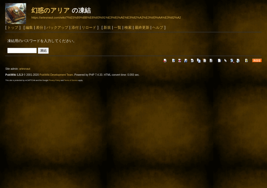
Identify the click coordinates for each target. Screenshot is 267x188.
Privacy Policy (54, 80)
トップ (12, 27)
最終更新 (142, 27)
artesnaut (24, 68)
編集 (29, 27)
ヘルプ (157, 27)
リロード (89, 27)
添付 (75, 27)
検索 (128, 27)
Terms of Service (71, 80)
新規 (107, 27)
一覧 (117, 27)
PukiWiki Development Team (56, 74)
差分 (39, 27)
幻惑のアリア (50, 10)
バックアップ (57, 27)
